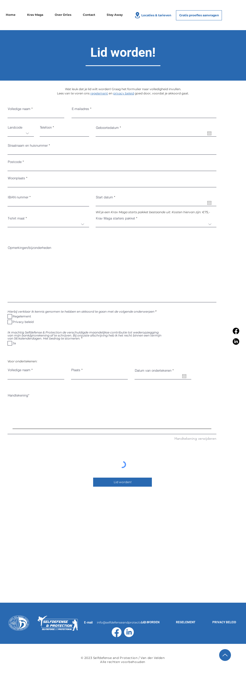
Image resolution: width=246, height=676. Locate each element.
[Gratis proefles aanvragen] (199, 15)
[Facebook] (236, 331)
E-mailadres (80, 108)
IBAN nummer (18, 197)
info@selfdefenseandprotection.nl (122, 622)
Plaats (75, 370)
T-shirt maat (16, 218)
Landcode (15, 127)
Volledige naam (19, 108)
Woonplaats (16, 178)
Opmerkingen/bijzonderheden (29, 247)
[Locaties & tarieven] (152, 15)
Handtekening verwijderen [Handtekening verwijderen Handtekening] (195, 438)
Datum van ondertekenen (155, 370)
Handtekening (18, 395)
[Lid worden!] (122, 482)
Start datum (106, 197)
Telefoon (46, 127)
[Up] (225, 655)
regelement (99, 93)
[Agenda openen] (209, 133)
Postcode (15, 161)
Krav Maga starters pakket (115, 218)
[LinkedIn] (236, 341)
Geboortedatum (109, 127)
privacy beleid (123, 93)
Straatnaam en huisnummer (28, 145)
